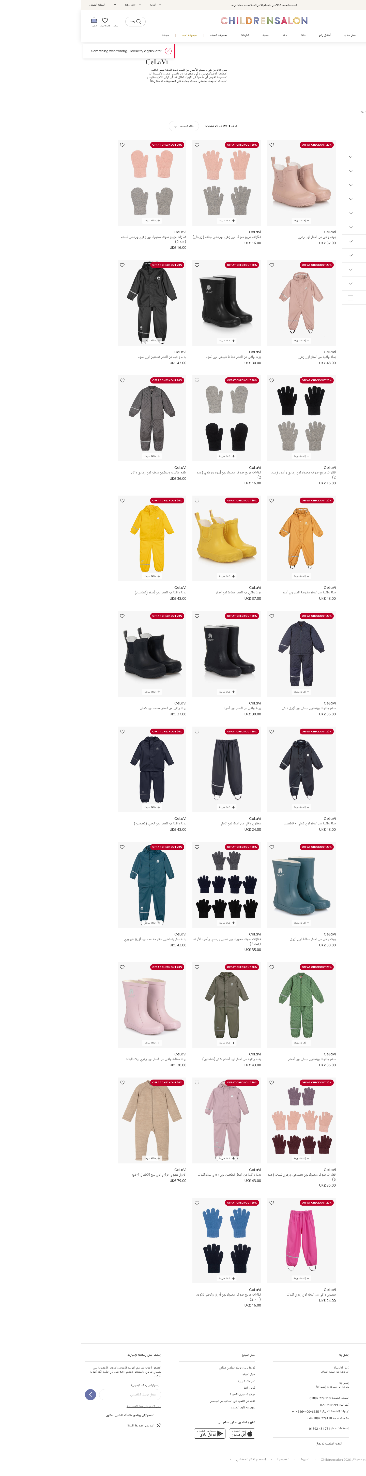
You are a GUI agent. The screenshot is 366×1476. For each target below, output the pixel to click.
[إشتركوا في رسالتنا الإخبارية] (9, 1394)
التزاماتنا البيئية (165, 1381)
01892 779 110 (239, 1398)
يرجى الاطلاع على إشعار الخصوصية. (62, 1406)
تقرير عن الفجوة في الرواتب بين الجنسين (151, 1401)
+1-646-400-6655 (224, 1411)
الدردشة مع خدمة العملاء (254, 1370)
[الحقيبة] (13, 22)
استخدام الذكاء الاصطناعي (170, 1459)
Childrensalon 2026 (255, 1459)
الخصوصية (202, 1459)
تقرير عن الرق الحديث (161, 1408)
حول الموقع (167, 1374)
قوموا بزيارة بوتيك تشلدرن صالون (156, 1368)
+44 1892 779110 (238, 1418)
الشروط (224, 1459)
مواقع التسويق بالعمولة (161, 1394)
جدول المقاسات (353, 1388)
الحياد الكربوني (350, 1414)
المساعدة (357, 1401)
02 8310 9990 (248, 1405)
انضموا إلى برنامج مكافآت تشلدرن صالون (52, 1415)
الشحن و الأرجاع (353, 1381)
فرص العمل (168, 1388)
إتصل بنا (357, 1368)
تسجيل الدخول (323, 5)
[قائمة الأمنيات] (24, 22)
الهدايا (358, 1408)
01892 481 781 (238, 1428)
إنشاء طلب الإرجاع (352, 1374)
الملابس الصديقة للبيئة (63, 1425)
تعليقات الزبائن (354, 1394)
